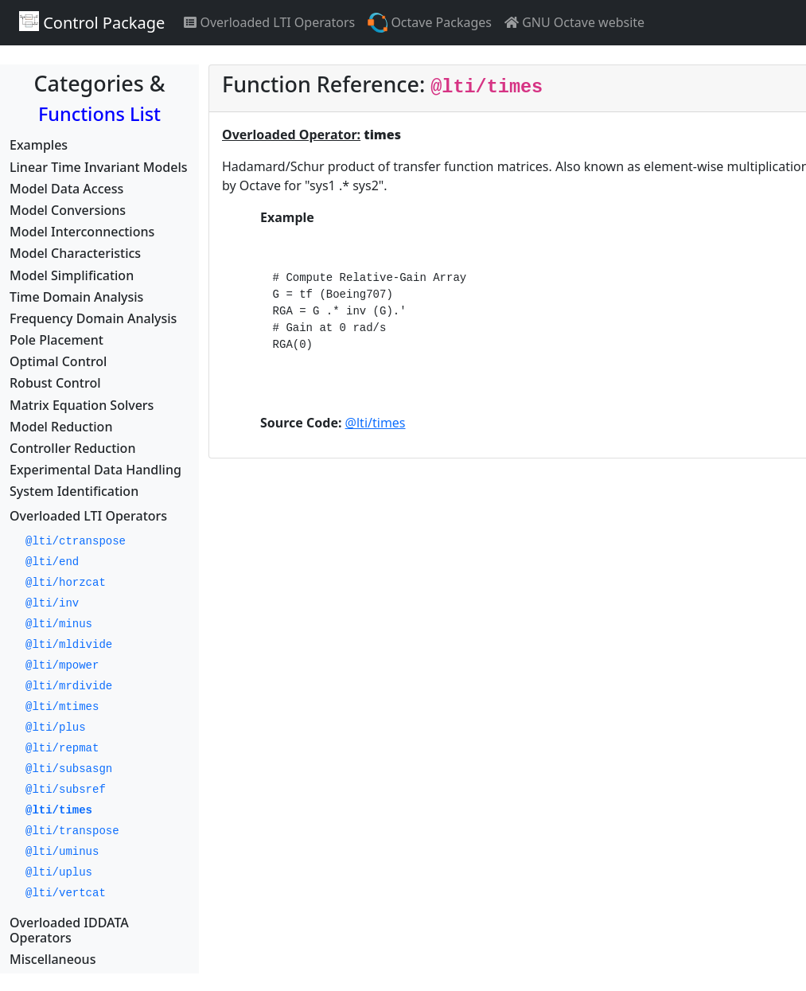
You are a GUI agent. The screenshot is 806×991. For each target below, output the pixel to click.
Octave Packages (430, 23)
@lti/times (375, 422)
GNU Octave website (574, 22)
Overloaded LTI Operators (269, 22)
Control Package (92, 22)
